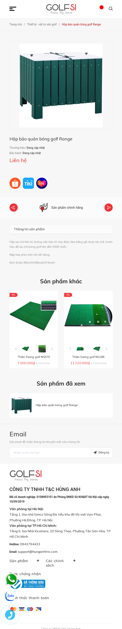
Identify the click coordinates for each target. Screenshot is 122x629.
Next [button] (109, 206)
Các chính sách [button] (61, 559)
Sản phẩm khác (61, 277)
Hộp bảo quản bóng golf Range (57, 401)
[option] (61, 206)
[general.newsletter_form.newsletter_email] (50, 449)
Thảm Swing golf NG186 (88, 353)
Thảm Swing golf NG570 (34, 353)
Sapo (69, 622)
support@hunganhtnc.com (37, 548)
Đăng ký (101, 449)
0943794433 (30, 540)
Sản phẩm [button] (25, 557)
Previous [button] (14, 206)
